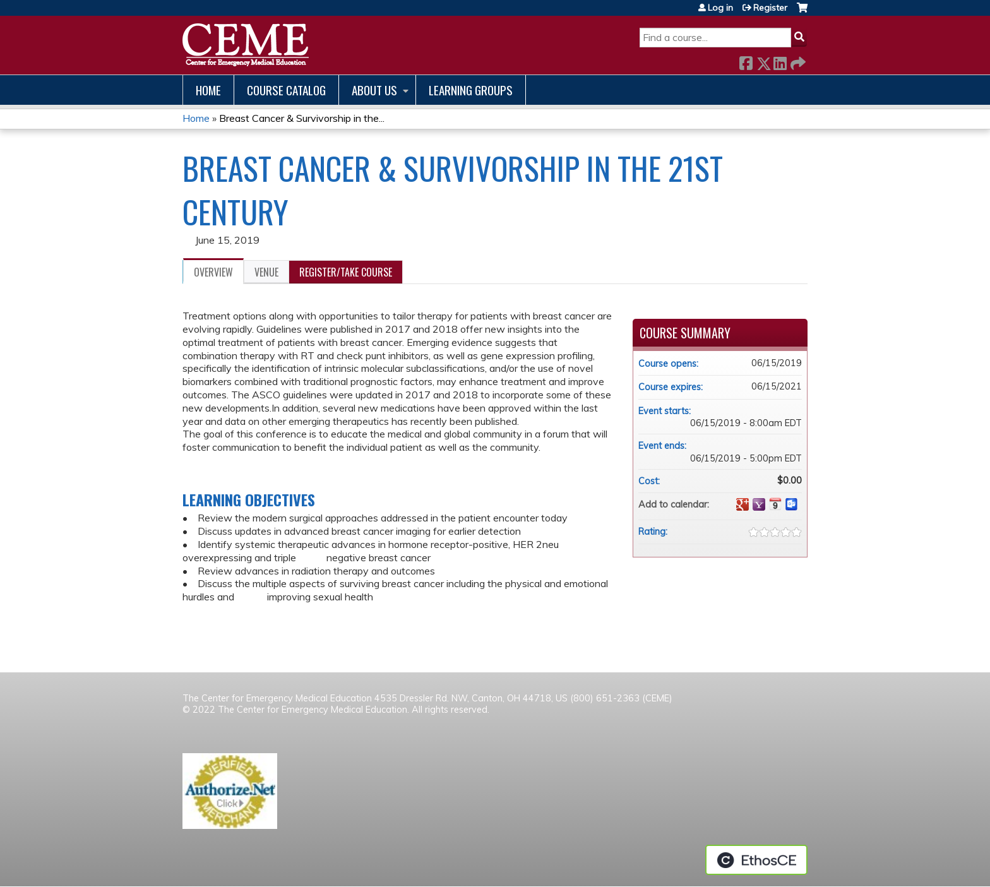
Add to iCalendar (775, 503)
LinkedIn (779, 61)
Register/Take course (345, 272)
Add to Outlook (791, 504)
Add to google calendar (742, 504)
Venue (266, 272)
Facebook (745, 61)
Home (208, 90)
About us (374, 90)
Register (770, 7)
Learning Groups (471, 90)
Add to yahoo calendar (759, 504)
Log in (720, 7)
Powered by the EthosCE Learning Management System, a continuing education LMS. (756, 860)
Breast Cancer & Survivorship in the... (302, 118)
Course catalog (286, 90)
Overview (213, 272)
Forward (796, 61)
